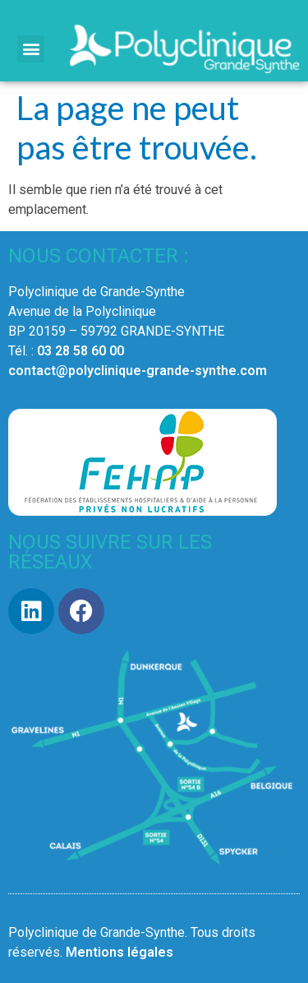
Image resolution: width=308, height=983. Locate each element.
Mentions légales (119, 952)
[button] (30, 49)
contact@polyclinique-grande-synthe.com (137, 370)
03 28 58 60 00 (80, 351)
